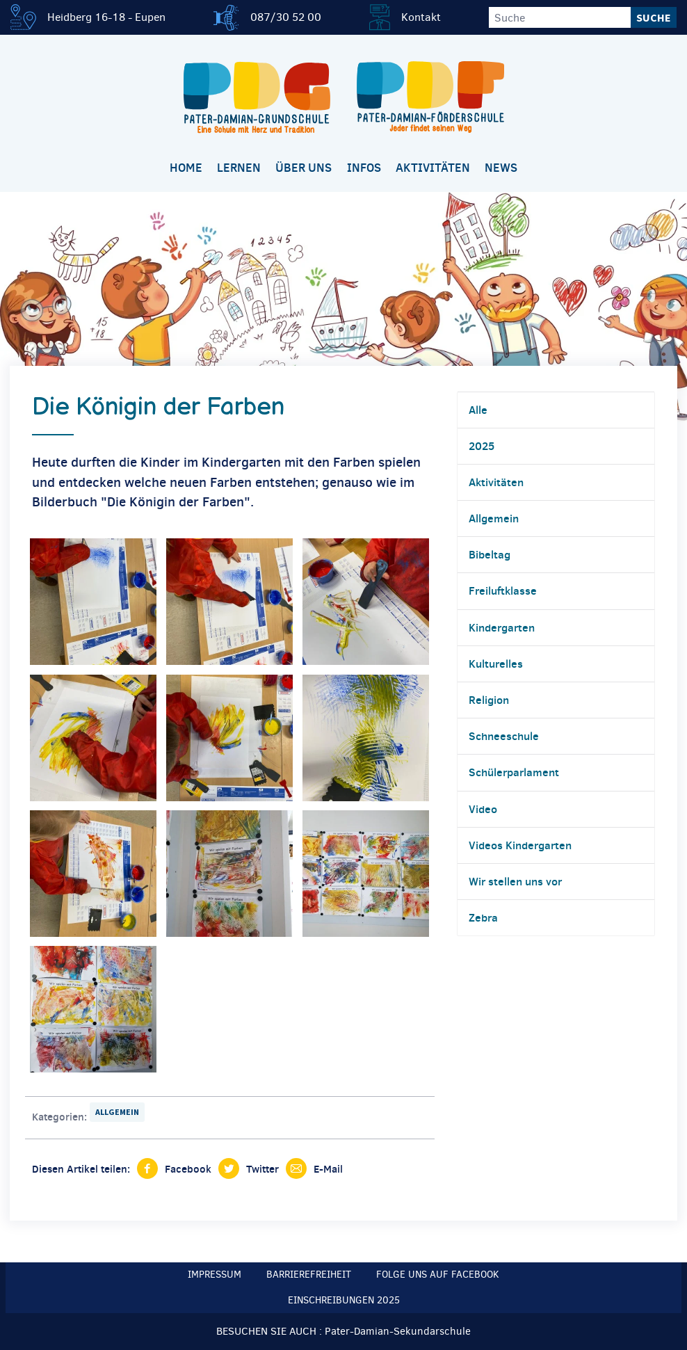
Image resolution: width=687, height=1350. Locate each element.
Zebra (483, 917)
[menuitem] (185, 168)
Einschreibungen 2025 (344, 1300)
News (501, 167)
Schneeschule (504, 736)
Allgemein (117, 1112)
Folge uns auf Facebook (437, 1274)
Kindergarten (502, 627)
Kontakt (421, 17)
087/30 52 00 (285, 17)
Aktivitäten (433, 167)
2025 (481, 445)
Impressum (214, 1274)
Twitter (262, 1169)
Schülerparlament (514, 772)
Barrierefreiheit (308, 1274)
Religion (489, 699)
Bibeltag (489, 554)
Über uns (303, 167)
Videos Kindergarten (520, 845)
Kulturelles (496, 663)
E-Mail (328, 1169)
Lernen (239, 167)
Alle (478, 409)
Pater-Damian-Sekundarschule (398, 1331)
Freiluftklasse (503, 590)
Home (186, 167)
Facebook (188, 1169)
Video (483, 809)
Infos (364, 167)
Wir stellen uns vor (515, 881)
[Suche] (560, 17)
